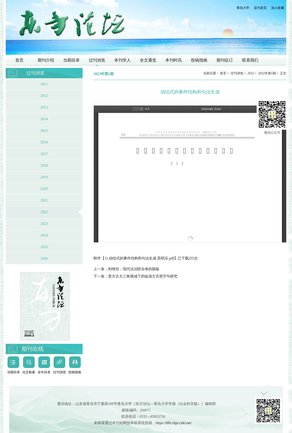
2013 (44, 107)
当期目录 (71, 60)
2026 (44, 258)
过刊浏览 (97, 60)
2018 (44, 165)
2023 (44, 224)
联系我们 (250, 60)
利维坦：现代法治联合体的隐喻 (133, 269)
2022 (44, 212)
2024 (44, 235)
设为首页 (260, 8)
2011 (44, 84)
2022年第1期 (267, 73)
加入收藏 (277, 8)
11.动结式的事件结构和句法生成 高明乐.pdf (139, 258)
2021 (44, 200)
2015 (44, 130)
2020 (44, 189)
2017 (44, 154)
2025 (44, 247)
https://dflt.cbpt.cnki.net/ (174, 423)
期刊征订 (224, 60)
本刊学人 (122, 60)
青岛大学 (243, 8)
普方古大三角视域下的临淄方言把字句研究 (142, 276)
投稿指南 (199, 60)
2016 (44, 142)
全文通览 (148, 60)
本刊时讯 (173, 60)
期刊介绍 (46, 60)
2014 (44, 119)
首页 (19, 60)
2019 (44, 177)
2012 (44, 96)
